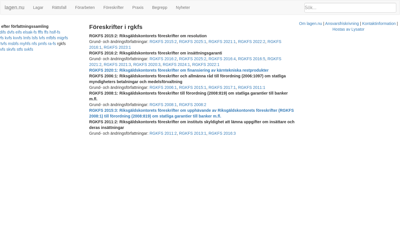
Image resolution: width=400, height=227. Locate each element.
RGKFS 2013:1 (205, 110)
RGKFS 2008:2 (205, 87)
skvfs (87, 43)
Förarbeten (84, 7)
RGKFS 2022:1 (115, 58)
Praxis (138, 7)
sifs (69, 43)
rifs (62, 43)
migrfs (58, 38)
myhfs (18, 43)
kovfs (94, 32)
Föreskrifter (113, 7)
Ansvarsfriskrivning (227, 122)
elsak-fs (47, 32)
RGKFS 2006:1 (176, 76)
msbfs (6, 43)
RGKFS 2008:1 (176, 87)
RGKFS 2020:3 (353, 53)
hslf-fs (72, 32)
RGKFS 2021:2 (294, 53)
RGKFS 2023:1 (323, 41)
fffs (57, 32)
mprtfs (70, 38)
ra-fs (45, 43)
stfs (4, 49)
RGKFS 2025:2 (205, 53)
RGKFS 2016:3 (235, 110)
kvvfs (13, 38)
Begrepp (159, 7)
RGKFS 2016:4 (235, 53)
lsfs (31, 38)
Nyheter (183, 7)
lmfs (23, 38)
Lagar (38, 7)
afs (3, 32)
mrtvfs (83, 38)
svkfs (13, 49)
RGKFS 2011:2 (176, 110)
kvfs (4, 38)
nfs (27, 43)
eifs (36, 32)
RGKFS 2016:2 (176, 53)
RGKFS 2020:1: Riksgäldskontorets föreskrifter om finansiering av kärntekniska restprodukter (191, 64)
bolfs (11, 32)
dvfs (28, 32)
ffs (63, 32)
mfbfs (47, 38)
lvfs (38, 38)
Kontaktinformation (264, 122)
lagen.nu (14, 7)
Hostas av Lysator (300, 122)
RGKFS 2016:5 (264, 53)
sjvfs (78, 43)
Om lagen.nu (195, 122)
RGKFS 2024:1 (382, 53)
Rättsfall (59, 7)
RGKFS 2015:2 (176, 41)
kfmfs (83, 32)
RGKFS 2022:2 (264, 41)
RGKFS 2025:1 (205, 41)
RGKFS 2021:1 (235, 41)
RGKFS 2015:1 (205, 76)
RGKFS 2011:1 (264, 76)
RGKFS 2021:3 (323, 53)
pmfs (35, 43)
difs (20, 32)
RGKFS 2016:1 (294, 41)
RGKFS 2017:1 (235, 76)
